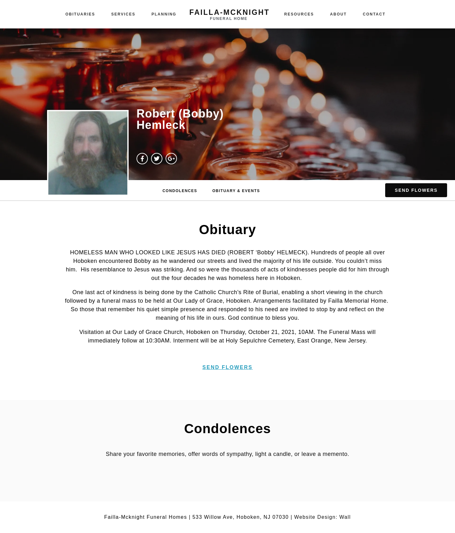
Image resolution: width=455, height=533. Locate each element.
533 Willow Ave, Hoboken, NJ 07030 (240, 517)
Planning (164, 14)
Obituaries (80, 14)
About (338, 14)
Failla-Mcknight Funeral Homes (145, 517)
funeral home (228, 18)
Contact (374, 14)
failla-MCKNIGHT (229, 12)
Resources (299, 14)
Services (123, 14)
